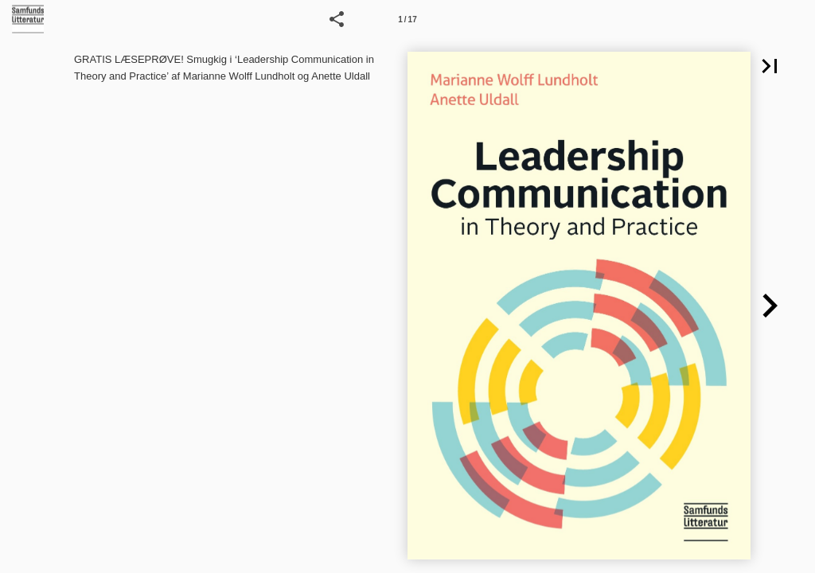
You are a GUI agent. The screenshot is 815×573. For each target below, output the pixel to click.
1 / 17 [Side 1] (407, 19)
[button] (337, 19)
